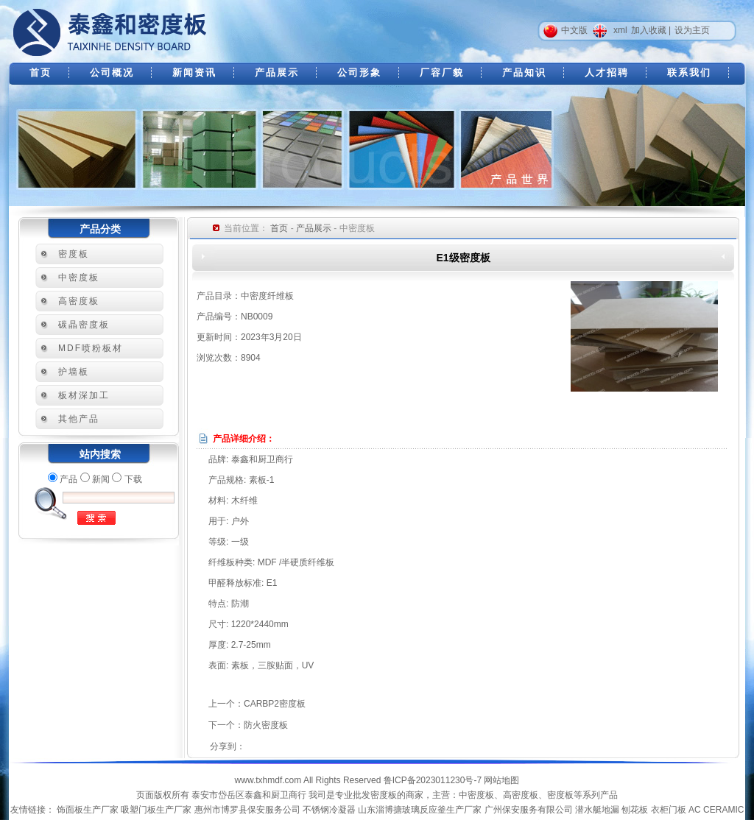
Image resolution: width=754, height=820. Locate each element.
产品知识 (524, 72)
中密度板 (78, 277)
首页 (40, 72)
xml (620, 30)
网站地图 (501, 780)
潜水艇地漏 (597, 810)
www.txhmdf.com (268, 780)
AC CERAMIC (716, 810)
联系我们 (689, 72)
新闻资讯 (194, 72)
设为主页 (692, 30)
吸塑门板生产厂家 (156, 810)
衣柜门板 (668, 810)
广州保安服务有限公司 (529, 810)
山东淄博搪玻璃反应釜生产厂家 (420, 810)
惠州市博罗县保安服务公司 (247, 810)
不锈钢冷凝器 (329, 810)
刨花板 (634, 810)
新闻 (101, 479)
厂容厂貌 (442, 72)
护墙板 (73, 372)
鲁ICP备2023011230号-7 (433, 780)
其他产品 (78, 419)
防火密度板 (266, 725)
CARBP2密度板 (275, 704)
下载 (133, 479)
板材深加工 (84, 395)
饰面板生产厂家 (88, 810)
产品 (68, 479)
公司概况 (112, 72)
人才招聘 (607, 72)
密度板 (73, 254)
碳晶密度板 (84, 324)
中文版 (574, 30)
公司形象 (359, 72)
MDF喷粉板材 (90, 348)
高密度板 (78, 301)
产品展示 (277, 72)
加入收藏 (648, 30)
